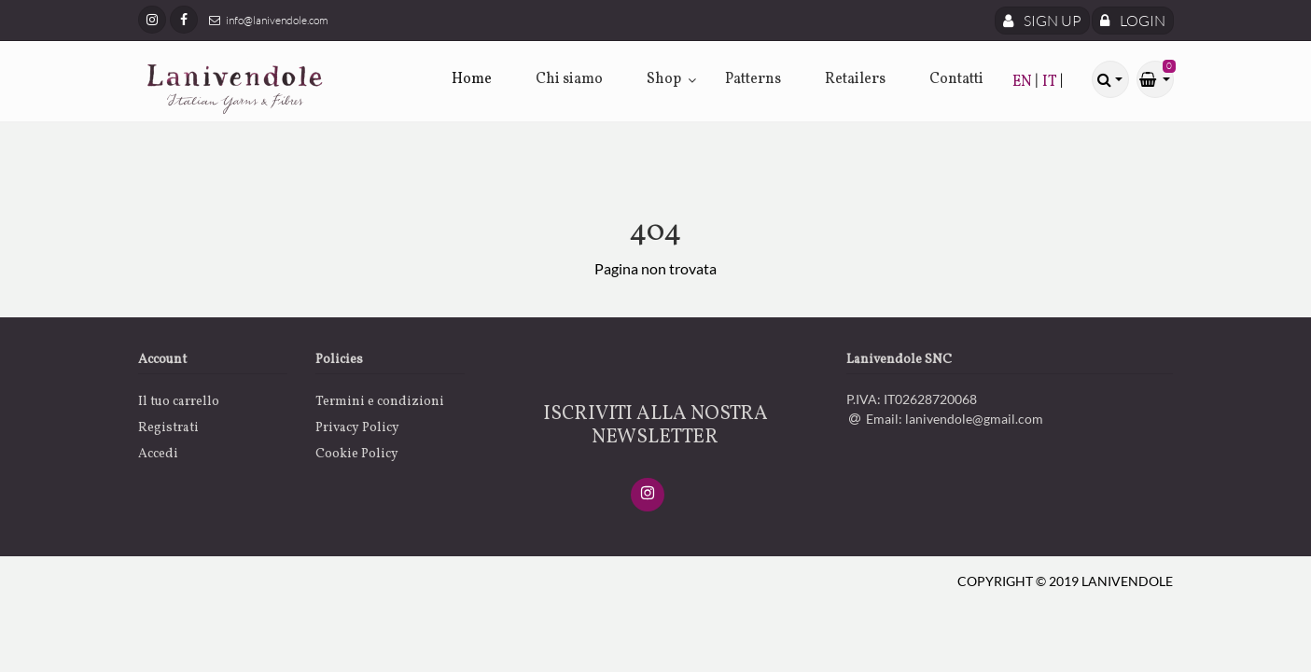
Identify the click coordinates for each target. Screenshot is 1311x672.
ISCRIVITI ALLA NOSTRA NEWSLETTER (655, 425)
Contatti (956, 79)
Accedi (158, 454)
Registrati (168, 428)
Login (1132, 20)
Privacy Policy (357, 428)
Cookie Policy (356, 454)
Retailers (855, 79)
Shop (664, 79)
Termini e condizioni (379, 402)
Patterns (753, 79)
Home (472, 79)
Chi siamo (569, 79)
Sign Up (1042, 20)
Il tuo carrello (178, 402)
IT (1051, 82)
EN (1023, 82)
